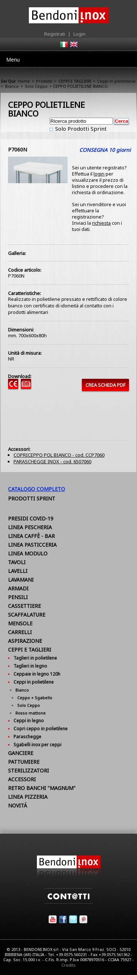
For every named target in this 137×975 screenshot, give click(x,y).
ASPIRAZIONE (25, 640)
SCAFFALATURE (26, 614)
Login (79, 34)
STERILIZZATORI (28, 770)
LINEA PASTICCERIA (32, 544)
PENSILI (18, 597)
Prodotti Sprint (31, 498)
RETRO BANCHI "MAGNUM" (42, 788)
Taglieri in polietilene (35, 658)
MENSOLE (20, 623)
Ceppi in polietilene (116, 81)
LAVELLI (17, 570)
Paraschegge (27, 737)
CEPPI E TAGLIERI (74, 81)
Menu (13, 59)
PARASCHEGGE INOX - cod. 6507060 (52, 461)
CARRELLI (20, 632)
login (99, 173)
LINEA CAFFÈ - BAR (31, 535)
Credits (68, 965)
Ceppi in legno (29, 721)
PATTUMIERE (23, 761)
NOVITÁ (17, 805)
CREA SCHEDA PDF (105, 385)
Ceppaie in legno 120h (37, 674)
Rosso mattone (30, 713)
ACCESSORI (22, 779)
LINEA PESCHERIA (30, 527)
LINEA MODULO (27, 553)
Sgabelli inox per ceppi (37, 745)
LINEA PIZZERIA (27, 796)
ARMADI (18, 588)
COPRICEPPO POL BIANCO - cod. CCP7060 (59, 455)
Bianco (12, 86)
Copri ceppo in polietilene (41, 729)
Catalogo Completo (36, 488)
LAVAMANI (21, 579)
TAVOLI (17, 562)
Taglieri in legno (30, 666)
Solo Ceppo (36, 86)
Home (24, 81)
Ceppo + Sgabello (34, 697)
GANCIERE (20, 753)
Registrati (54, 34)
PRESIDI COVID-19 (30, 518)
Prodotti (44, 81)
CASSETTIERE (24, 605)
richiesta (101, 223)
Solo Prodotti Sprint (80, 128)
